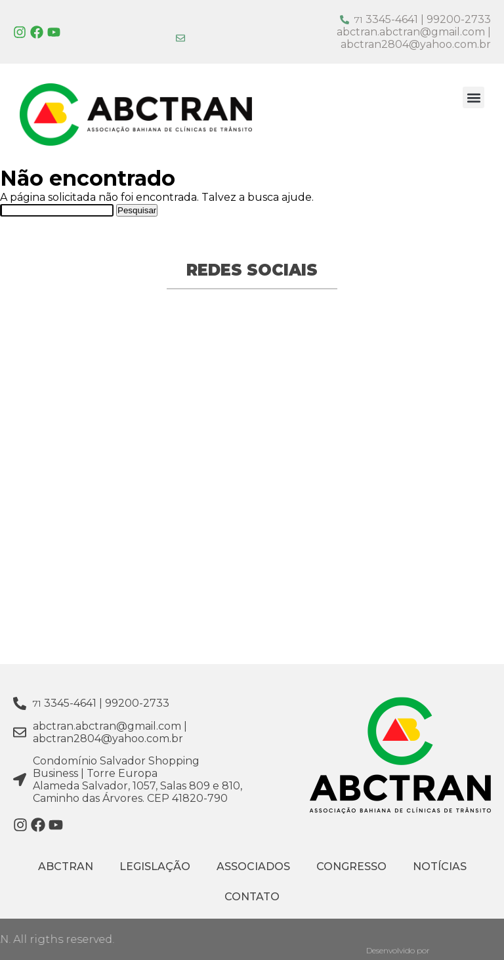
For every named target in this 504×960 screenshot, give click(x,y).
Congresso (351, 866)
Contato (252, 896)
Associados (253, 866)
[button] (473, 97)
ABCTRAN (65, 866)
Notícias (440, 866)
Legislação (154, 866)
